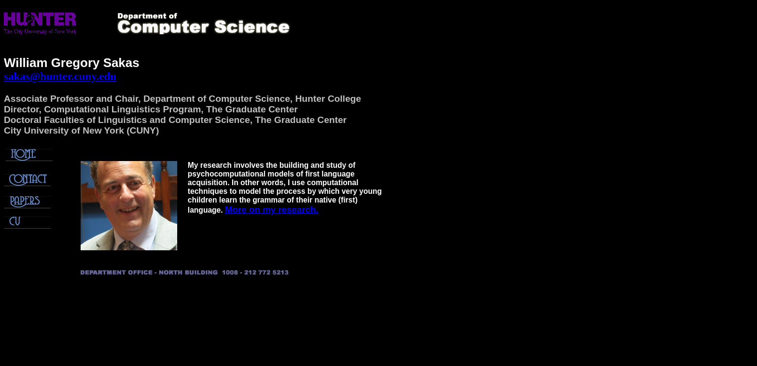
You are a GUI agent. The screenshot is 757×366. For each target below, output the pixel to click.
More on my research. (272, 209)
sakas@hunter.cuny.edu (60, 76)
